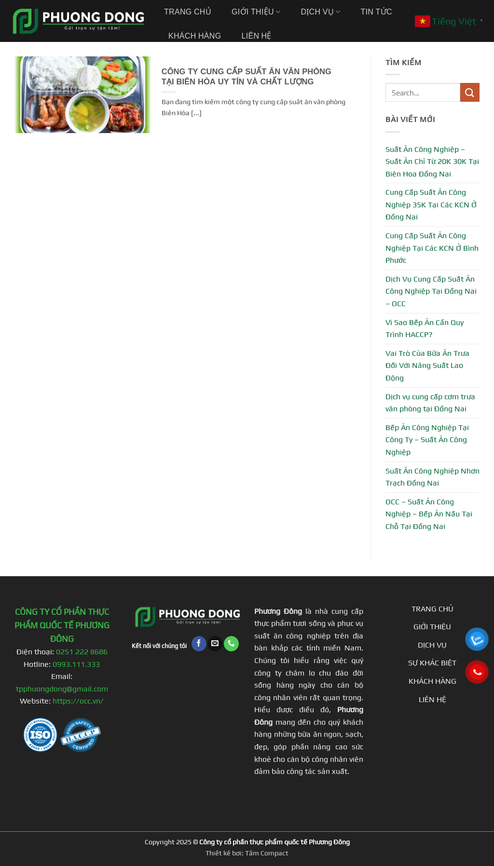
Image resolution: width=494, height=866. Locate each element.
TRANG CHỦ (432, 608)
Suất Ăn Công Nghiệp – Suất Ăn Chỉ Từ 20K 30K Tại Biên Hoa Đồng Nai (432, 161)
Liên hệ (256, 36)
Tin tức (376, 12)
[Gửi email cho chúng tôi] (215, 643)
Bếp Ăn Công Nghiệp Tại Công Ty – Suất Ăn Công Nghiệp (427, 440)
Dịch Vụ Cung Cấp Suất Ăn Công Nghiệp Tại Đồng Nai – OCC (431, 291)
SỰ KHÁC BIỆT (432, 662)
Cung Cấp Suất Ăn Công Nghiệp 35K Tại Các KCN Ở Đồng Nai (431, 204)
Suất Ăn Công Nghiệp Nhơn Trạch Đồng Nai (432, 477)
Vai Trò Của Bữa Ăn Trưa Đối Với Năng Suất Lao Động (427, 365)
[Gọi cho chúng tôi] (231, 643)
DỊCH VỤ (432, 645)
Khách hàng (194, 36)
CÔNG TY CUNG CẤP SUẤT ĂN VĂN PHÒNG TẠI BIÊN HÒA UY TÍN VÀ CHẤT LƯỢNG (246, 77)
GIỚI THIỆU (432, 626)
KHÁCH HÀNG (432, 681)
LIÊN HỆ (432, 699)
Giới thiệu (256, 12)
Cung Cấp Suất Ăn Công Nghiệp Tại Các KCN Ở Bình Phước (432, 248)
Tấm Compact (266, 853)
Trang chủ (187, 12)
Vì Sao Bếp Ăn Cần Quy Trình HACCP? (424, 328)
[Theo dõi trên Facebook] (199, 643)
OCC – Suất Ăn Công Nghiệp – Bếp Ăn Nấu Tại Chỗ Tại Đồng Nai (428, 514)
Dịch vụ (320, 12)
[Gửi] (470, 92)
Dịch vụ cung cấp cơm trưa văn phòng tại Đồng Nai (430, 403)
